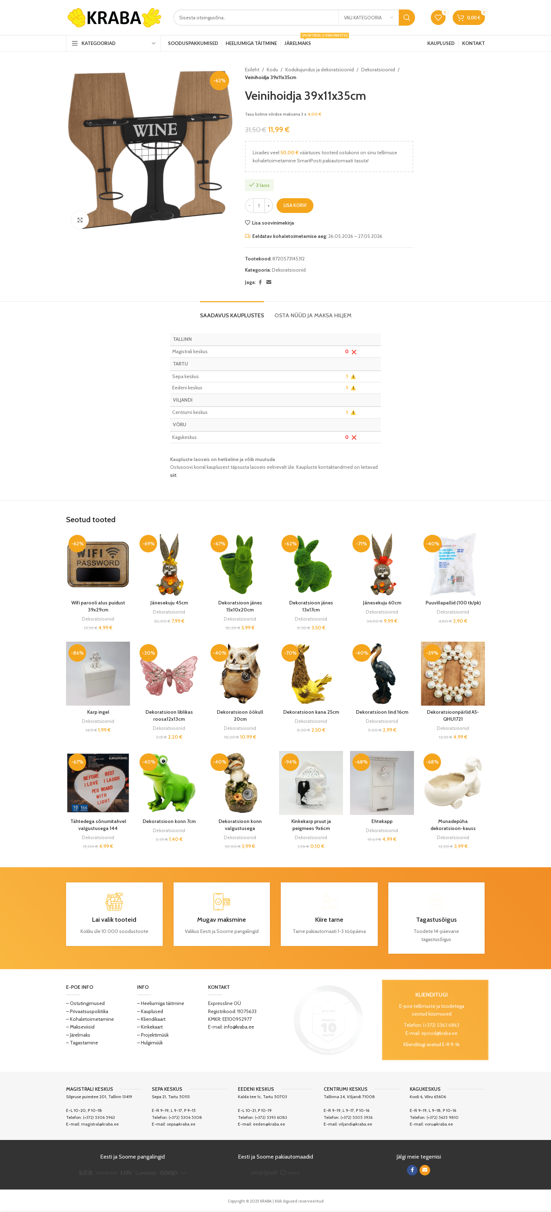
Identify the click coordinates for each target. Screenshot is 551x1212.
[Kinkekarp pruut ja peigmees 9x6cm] (311, 783)
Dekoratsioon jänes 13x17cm (311, 606)
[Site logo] (114, 17)
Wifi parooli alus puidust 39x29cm (98, 606)
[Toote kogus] (259, 205)
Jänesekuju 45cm (169, 602)
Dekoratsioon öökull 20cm (240, 715)
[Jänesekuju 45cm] (169, 564)
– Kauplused (150, 1011)
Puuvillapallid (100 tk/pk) (453, 602)
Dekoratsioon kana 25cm (311, 712)
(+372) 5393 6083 (271, 1117)
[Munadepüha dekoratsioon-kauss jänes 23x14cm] (453, 783)
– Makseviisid (80, 1027)
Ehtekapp (382, 821)
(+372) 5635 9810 (443, 1117)
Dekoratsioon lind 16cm (382, 712)
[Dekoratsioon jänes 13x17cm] (311, 564)
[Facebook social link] (260, 282)
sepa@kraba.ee (181, 1124)
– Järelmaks (78, 1035)
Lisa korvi (295, 205)
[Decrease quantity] (249, 205)
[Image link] (328, 1020)
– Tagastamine (82, 1042)
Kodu (272, 69)
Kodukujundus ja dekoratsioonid (319, 69)
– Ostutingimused (85, 1003)
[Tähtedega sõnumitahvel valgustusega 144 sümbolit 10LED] (98, 783)
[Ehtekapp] (382, 783)
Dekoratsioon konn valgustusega (240, 824)
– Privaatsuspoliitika (87, 1011)
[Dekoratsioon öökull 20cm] (240, 674)
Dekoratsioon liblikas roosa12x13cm (169, 715)
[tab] (232, 312)
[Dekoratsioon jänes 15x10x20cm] (240, 564)
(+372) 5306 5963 (99, 1117)
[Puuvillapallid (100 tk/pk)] (453, 564)
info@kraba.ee (239, 1027)
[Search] (294, 17)
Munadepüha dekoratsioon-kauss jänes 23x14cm (453, 828)
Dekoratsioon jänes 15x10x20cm (240, 606)
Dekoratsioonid (378, 69)
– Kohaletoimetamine (90, 1019)
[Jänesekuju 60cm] (382, 564)
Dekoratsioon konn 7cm (169, 821)
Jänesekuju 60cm (382, 602)
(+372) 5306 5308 (185, 1117)
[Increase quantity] (268, 205)
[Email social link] (268, 282)
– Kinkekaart (150, 1027)
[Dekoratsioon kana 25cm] (311, 674)
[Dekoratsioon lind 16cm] (382, 674)
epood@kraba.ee (439, 1033)
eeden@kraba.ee (269, 1124)
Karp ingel (98, 712)
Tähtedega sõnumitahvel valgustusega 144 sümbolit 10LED (98, 828)
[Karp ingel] (98, 674)
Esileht (252, 69)
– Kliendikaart (151, 1019)
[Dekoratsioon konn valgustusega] (240, 783)
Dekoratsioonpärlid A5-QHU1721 (453, 715)
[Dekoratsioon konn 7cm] (169, 783)
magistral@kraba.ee (100, 1124)
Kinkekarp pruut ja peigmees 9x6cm (311, 824)
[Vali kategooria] (368, 17)
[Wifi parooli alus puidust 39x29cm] (98, 564)
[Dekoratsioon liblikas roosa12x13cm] (169, 674)
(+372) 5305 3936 (356, 1117)
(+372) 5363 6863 (441, 1025)
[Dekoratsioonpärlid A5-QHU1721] (453, 674)
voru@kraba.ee (439, 1124)
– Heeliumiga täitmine (160, 1003)
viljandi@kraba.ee (355, 1124)
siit (173, 475)
